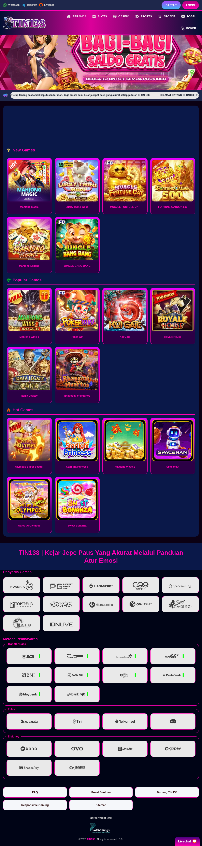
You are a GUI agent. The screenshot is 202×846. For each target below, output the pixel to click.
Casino (121, 16)
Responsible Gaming (35, 805)
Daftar (171, 5)
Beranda (76, 16)
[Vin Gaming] (101, 827)
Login (190, 5)
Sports (143, 16)
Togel (188, 16)
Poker (188, 28)
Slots (99, 16)
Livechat (46, 5)
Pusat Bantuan (101, 792)
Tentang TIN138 (167, 792)
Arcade (166, 16)
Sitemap (101, 805)
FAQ (35, 792)
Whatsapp (11, 5)
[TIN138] (25, 22)
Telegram (29, 5)
